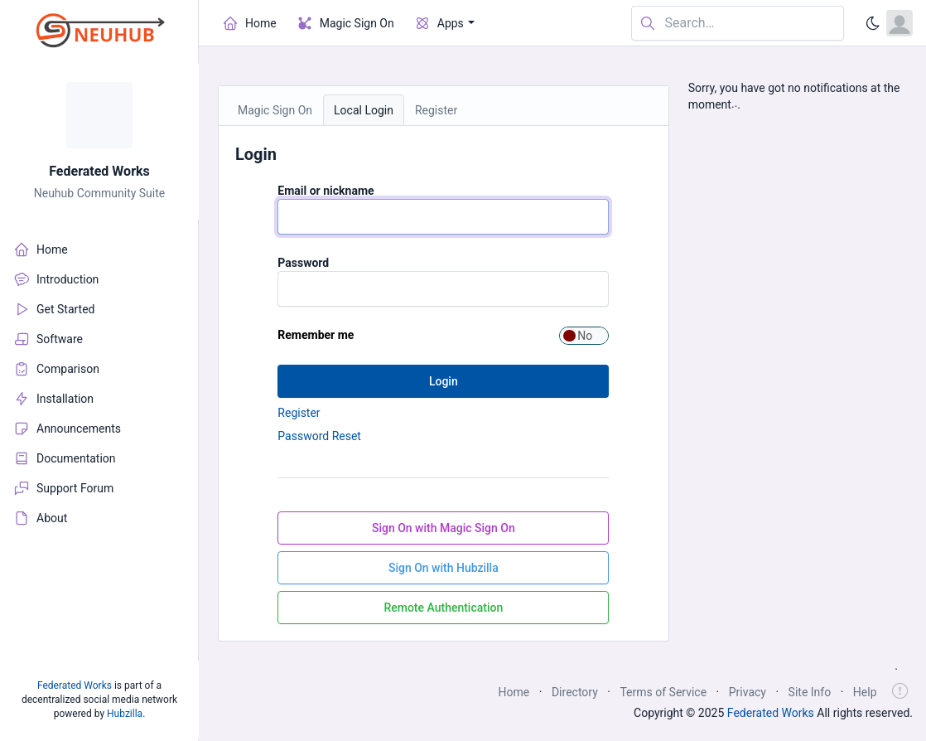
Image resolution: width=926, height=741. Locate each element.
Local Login (363, 110)
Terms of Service (663, 692)
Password (303, 262)
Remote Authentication (443, 607)
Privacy (747, 692)
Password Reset (319, 436)
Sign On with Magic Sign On (443, 528)
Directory (575, 692)
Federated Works (99, 171)
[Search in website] (737, 23)
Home (514, 692)
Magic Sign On (275, 110)
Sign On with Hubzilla (443, 567)
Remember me (315, 334)
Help (865, 692)
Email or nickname (325, 190)
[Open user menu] (899, 23)
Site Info (810, 692)
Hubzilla (124, 713)
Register (436, 110)
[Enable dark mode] (873, 23)
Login (443, 381)
